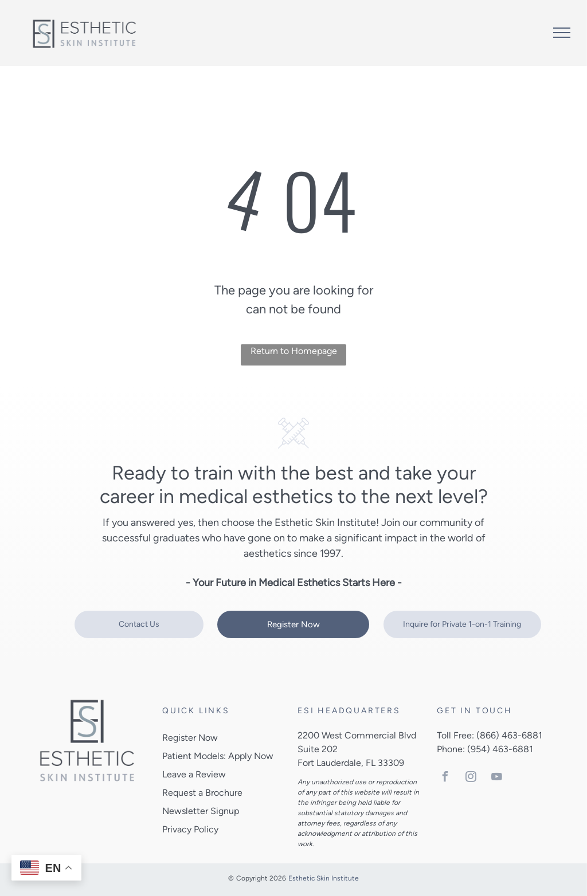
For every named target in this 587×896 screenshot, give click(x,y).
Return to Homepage (294, 350)
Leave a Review (194, 774)
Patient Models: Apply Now (217, 755)
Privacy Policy (190, 829)
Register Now (190, 737)
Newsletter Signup (200, 810)
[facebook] (445, 778)
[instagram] (471, 778)
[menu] (562, 33)
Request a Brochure (202, 792)
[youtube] (496, 778)
